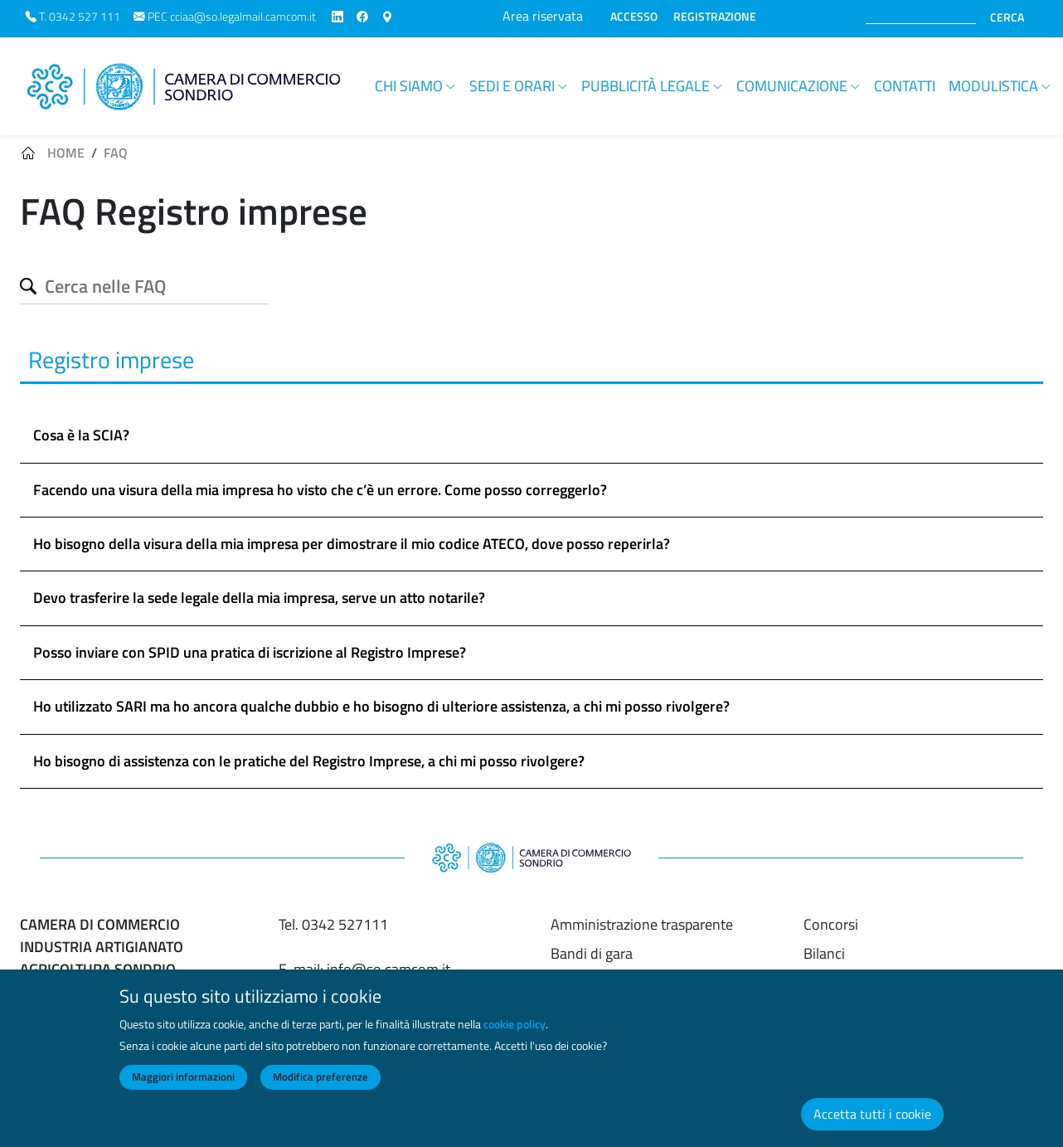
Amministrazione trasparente (642, 924)
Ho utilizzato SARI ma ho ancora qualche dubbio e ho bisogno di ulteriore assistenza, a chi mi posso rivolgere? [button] (381, 706)
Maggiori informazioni (183, 1076)
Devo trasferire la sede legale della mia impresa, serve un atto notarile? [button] (259, 597)
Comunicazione (791, 86)
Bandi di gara (592, 953)
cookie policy (514, 1024)
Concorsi (830, 924)
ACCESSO (634, 16)
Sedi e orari (512, 86)
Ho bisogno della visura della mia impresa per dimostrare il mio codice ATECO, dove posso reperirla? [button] (351, 543)
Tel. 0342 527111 (333, 924)
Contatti (904, 86)
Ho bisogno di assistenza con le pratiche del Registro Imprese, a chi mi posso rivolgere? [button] (309, 761)
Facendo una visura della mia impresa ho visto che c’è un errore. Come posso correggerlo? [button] (320, 490)
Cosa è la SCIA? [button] (81, 435)
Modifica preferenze (320, 1076)
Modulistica (993, 86)
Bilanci (824, 953)
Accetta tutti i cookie (872, 1114)
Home (66, 153)
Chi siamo (409, 86)
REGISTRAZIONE (714, 16)
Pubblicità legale (645, 86)
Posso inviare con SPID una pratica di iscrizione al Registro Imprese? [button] (249, 652)
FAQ (116, 153)
